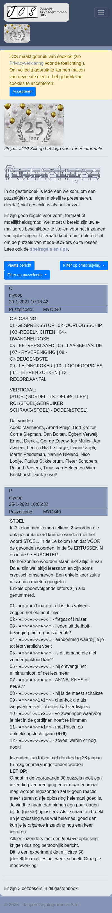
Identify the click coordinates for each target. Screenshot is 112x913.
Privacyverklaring (27, 63)
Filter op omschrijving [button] (82, 265)
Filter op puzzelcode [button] (26, 275)
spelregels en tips (49, 249)
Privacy (90, 904)
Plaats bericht (19, 265)
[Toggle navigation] (101, 12)
